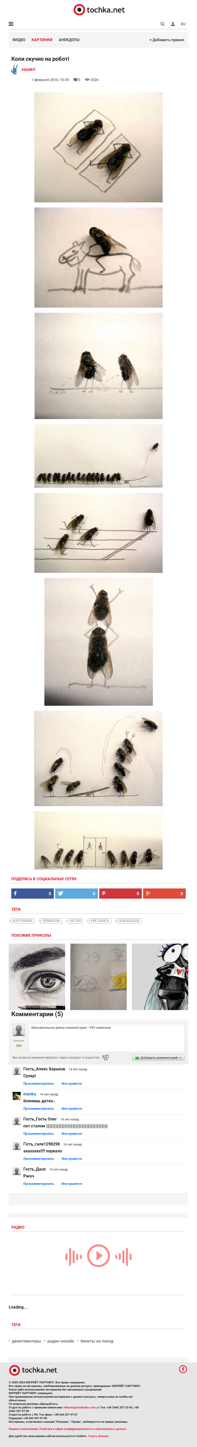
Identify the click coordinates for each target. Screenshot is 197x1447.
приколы (51, 921)
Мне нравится (72, 1083)
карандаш (129, 921)
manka (29, 1094)
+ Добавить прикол (167, 40)
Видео (19, 40)
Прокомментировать (38, 1083)
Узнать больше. (98, 1436)
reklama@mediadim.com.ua (81, 1407)
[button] (173, 24)
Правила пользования (23, 1429)
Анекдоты (69, 40)
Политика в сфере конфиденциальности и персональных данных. (83, 1429)
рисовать (100, 921)
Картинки (42, 40)
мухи (75, 921)
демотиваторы (26, 1341)
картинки (23, 921)
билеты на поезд (97, 1341)
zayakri (28, 69)
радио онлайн (60, 1341)
